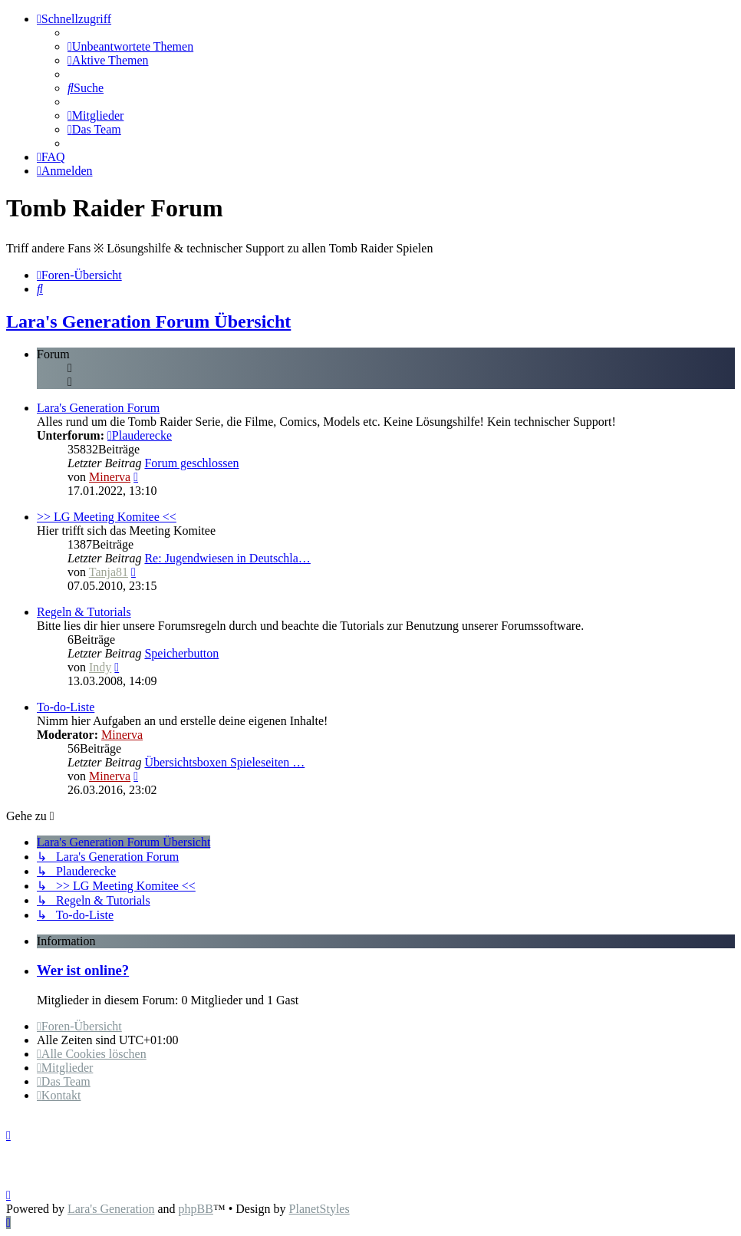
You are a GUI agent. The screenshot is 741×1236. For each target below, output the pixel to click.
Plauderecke (139, 435)
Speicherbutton (181, 653)
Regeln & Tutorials (84, 611)
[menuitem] (130, 46)
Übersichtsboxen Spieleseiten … (224, 762)
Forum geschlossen (191, 463)
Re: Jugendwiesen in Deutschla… (227, 558)
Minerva (109, 476)
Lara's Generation (111, 1208)
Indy (100, 667)
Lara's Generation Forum (98, 407)
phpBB (196, 1208)
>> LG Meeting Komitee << (106, 516)
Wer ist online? (83, 970)
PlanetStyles (319, 1208)
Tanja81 (108, 571)
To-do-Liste (65, 707)
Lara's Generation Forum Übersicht (148, 321)
